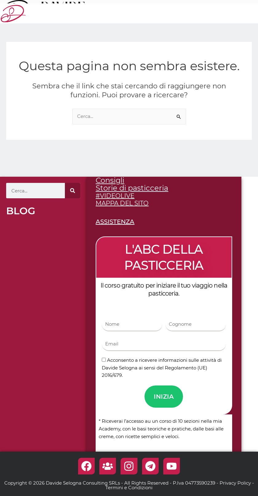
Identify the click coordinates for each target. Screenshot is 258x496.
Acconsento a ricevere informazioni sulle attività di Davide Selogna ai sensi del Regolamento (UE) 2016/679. (162, 367)
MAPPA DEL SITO (122, 203)
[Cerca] (72, 190)
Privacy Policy (235, 483)
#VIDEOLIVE (115, 196)
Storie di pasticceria (132, 187)
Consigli (110, 180)
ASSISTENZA (115, 221)
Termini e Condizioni (129, 487)
